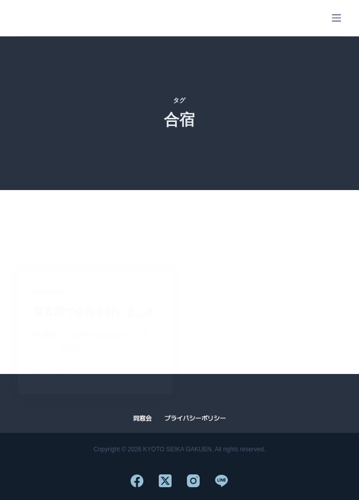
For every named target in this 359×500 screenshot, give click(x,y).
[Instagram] (193, 480)
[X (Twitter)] (165, 480)
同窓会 (142, 418)
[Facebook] (137, 480)
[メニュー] (336, 18)
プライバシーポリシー (195, 418)
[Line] (221, 480)
